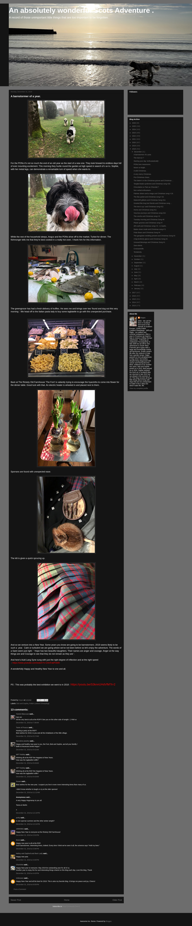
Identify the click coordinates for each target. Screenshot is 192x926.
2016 (134, 296)
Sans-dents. (138, 245)
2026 (134, 123)
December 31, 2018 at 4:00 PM (27, 860)
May (136, 276)
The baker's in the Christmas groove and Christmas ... (153, 180)
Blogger (108, 921)
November (138, 256)
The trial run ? (139, 158)
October (137, 259)
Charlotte (19, 865)
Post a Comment (20, 889)
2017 (134, 293)
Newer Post (16, 900)
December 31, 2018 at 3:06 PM (27, 849)
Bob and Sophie (22, 703)
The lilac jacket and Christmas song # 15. (149, 197)
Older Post (117, 900)
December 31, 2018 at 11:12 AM (28, 792)
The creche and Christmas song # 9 (147, 216)
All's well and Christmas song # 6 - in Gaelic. (150, 226)
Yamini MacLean (22, 714)
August (137, 266)
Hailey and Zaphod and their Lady (29, 853)
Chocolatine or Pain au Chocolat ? (146, 187)
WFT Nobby (20, 754)
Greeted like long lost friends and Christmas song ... (153, 203)
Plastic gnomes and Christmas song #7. (148, 223)
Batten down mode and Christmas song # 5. (150, 229)
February (137, 285)
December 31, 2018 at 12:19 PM (28, 813)
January (137, 288)
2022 (134, 136)
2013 (134, 305)
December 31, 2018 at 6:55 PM (27, 884)
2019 (134, 146)
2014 (134, 302)
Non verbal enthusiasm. (142, 190)
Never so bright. (139, 168)
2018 (134, 149)
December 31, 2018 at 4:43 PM (27, 873)
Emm (18, 840)
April (136, 279)
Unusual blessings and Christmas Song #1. (150, 242)
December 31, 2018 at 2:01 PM (27, 835)
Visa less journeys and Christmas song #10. (150, 213)
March (136, 282)
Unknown (20, 878)
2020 (134, 142)
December (138, 152)
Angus (143, 318)
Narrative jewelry (22, 741)
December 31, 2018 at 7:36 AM (27, 723)
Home (66, 900)
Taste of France (22, 727)
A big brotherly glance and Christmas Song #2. (151, 239)
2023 (134, 133)
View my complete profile (139, 388)
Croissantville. (139, 249)
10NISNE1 (20, 829)
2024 (134, 129)
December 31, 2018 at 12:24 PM (28, 824)
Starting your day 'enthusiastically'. (146, 161)
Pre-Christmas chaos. (142, 177)
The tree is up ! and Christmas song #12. (149, 207)
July (135, 269)
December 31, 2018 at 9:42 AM (27, 750)
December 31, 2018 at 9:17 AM (27, 736)
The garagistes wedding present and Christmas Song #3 (154, 236)
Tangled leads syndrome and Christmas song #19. (152, 184)
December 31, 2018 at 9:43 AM (27, 763)
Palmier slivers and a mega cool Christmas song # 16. (153, 193)
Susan (18, 781)
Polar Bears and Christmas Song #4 (147, 232)
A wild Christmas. (140, 171)
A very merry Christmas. (142, 174)
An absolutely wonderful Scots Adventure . (81, 10)
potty (18, 818)
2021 (134, 139)
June (136, 272)
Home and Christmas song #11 (145, 210)
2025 (134, 126)
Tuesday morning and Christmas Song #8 (149, 219)
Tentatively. (138, 252)
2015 (134, 299)
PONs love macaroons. (142, 164)
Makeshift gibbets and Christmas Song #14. (150, 200)
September (138, 263)
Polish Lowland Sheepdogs (39, 703)
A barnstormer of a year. (142, 155)
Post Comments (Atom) (71, 906)
